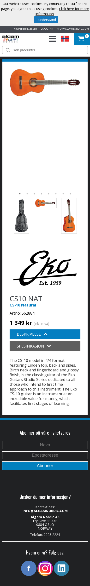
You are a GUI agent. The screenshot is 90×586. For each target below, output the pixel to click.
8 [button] (70, 193)
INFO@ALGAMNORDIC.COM (72, 28)
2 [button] (27, 193)
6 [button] (56, 193)
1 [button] (20, 193)
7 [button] (63, 193)
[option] (45, 82)
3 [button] (34, 193)
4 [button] (41, 193)
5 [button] (48, 193)
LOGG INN (46, 28)
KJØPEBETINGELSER (24, 28)
